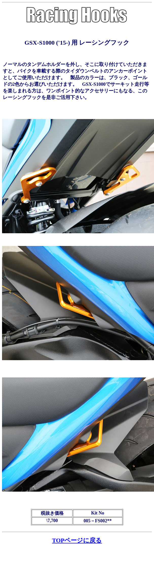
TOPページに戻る (77, 540)
